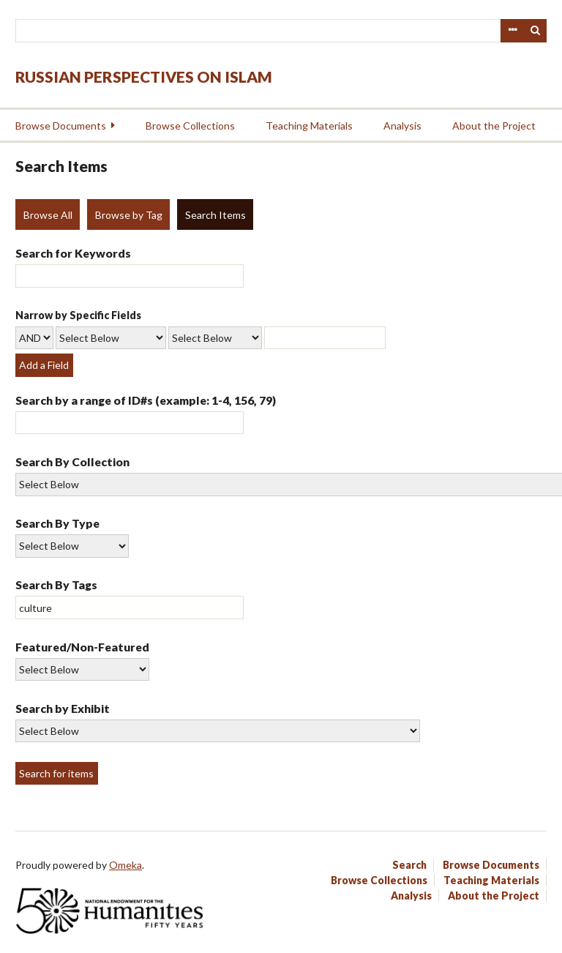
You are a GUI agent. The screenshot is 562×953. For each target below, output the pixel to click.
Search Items (215, 215)
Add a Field (44, 365)
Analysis (402, 125)
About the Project (494, 125)
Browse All (47, 215)
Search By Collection (72, 461)
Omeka (125, 865)
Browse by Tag (128, 215)
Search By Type (57, 523)
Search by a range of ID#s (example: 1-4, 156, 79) (145, 400)
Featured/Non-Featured (82, 647)
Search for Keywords (73, 253)
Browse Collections (190, 125)
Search (535, 30)
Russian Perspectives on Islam (143, 76)
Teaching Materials (309, 125)
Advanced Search (512, 30)
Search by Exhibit (62, 708)
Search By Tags (56, 584)
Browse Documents (60, 125)
